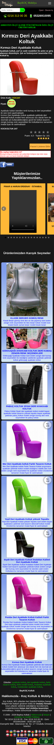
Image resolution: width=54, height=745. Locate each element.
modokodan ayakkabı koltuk (29, 687)
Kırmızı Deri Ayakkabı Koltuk (27, 662)
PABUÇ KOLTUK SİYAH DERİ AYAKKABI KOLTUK (27, 407)
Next (50, 208)
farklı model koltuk (25, 685)
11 (34, 237)
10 (31, 237)
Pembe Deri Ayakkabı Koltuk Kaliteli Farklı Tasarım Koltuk (27, 618)
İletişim (46, 715)
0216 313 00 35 (15, 15)
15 (46, 237)
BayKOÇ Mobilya (27, 2)
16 (48, 237)
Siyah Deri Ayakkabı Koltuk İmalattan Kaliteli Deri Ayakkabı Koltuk (27, 560)
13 (40, 237)
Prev (3, 208)
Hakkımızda (36, 715)
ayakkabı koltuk (19, 682)
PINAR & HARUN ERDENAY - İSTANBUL (23, 186)
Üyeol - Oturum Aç (46, 10)
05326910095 (40, 15)
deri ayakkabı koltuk (36, 682)
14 (43, 237)
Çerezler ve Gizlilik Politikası (27, 717)
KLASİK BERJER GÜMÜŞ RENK (27, 318)
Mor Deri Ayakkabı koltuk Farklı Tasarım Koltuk (27, 464)
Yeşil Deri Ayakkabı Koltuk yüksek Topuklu (27, 519)
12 (37, 237)
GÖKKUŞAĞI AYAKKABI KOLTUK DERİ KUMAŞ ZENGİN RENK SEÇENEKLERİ (27, 352)
